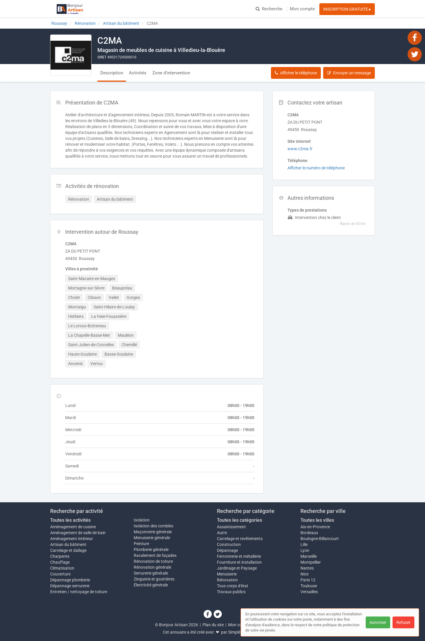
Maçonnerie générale (153, 531)
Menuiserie (227, 574)
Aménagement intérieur (71, 538)
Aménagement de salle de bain (78, 532)
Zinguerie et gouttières (154, 579)
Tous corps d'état (232, 585)
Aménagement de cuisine (73, 526)
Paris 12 (308, 580)
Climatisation (62, 568)
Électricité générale (151, 585)
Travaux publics (231, 591)
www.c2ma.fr (300, 148)
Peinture (141, 543)
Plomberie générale (151, 549)
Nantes (307, 568)
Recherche (269, 9)
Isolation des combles (153, 526)
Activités (137, 73)
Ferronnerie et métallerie (239, 556)
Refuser (403, 622)
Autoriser (378, 622)
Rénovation (227, 580)
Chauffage (60, 562)
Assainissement (231, 526)
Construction (229, 544)
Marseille (308, 556)
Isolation (142, 520)
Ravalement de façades (155, 555)
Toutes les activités (70, 520)
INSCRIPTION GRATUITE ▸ (347, 9)
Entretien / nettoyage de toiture (78, 591)
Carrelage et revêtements (240, 538)
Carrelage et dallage (68, 550)
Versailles (309, 591)
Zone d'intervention (171, 73)
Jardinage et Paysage (237, 568)
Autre (222, 532)
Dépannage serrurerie (69, 585)
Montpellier (310, 562)
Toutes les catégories (239, 520)
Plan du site (213, 624)
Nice (304, 574)
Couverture (60, 574)
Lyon (304, 550)
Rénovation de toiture (153, 561)
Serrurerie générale (151, 573)
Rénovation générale (152, 567)
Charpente (59, 556)
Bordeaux (309, 532)
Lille (304, 544)
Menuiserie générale (152, 537)
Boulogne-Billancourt (319, 538)
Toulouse (308, 585)
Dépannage (227, 550)
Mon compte (302, 9)
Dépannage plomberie (70, 580)
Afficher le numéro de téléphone (316, 168)
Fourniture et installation (239, 562)
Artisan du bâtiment (68, 544)
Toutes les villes (317, 520)
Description (111, 73)
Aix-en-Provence (315, 526)
